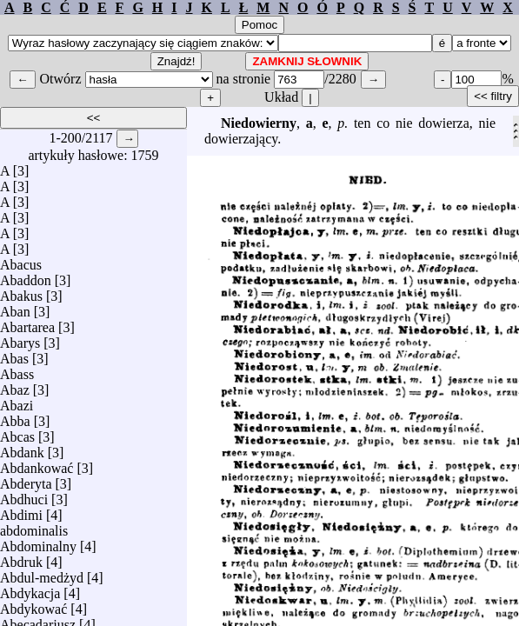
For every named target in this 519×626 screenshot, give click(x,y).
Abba (15, 417)
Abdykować (33, 604)
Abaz (15, 385)
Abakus (21, 291)
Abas (14, 354)
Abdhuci (24, 495)
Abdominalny (38, 542)
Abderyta (26, 479)
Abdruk (21, 557)
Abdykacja (30, 589)
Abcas (17, 432)
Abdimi (21, 510)
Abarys (20, 338)
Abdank (22, 448)
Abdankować (36, 463)
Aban (15, 307)
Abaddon (25, 276)
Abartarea (27, 323)
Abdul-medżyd (41, 573)
